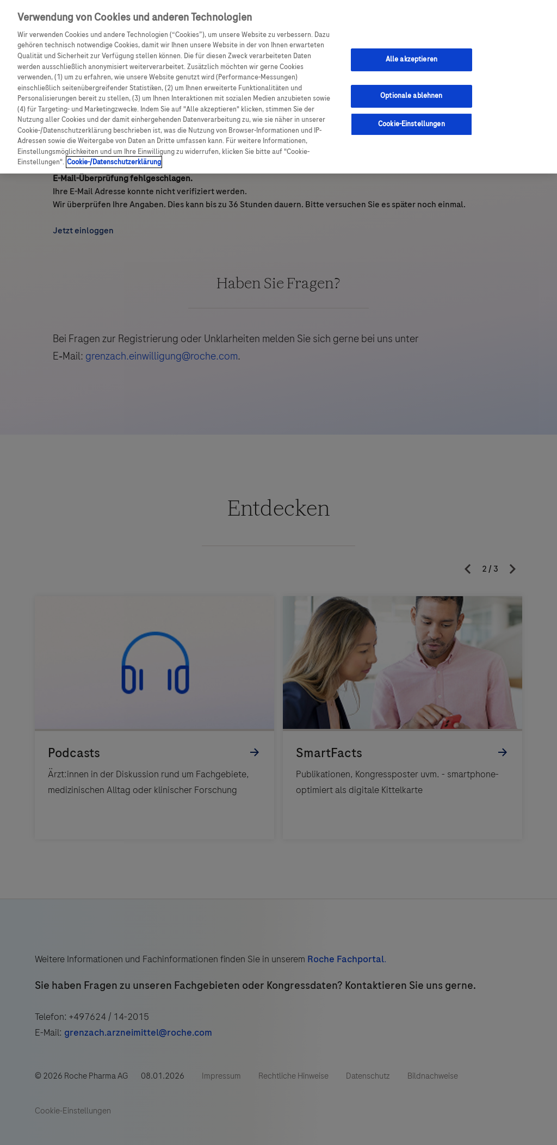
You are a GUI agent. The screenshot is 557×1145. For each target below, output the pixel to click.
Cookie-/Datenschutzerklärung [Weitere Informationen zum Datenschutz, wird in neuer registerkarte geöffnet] (114, 162)
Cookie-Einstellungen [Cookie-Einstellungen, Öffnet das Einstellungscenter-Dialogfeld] (411, 124)
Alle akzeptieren (411, 59)
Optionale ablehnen (411, 96)
